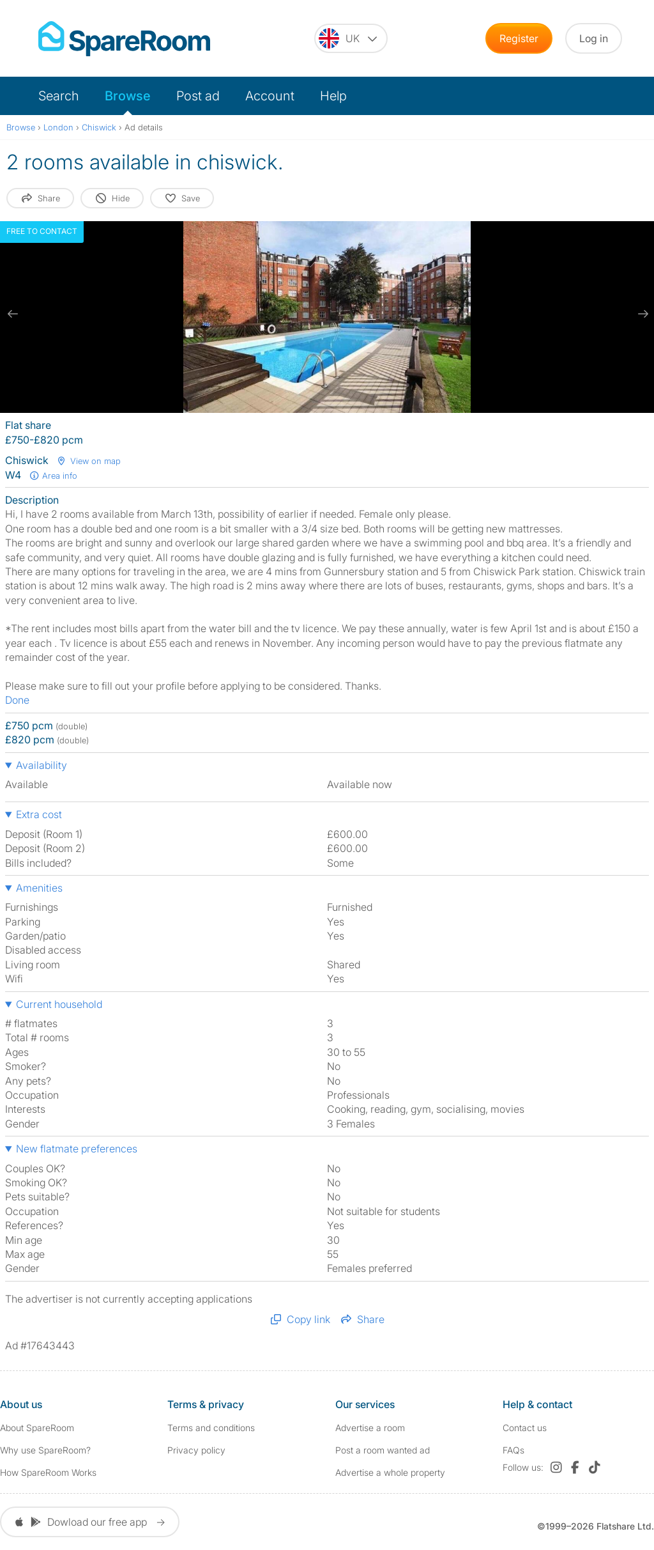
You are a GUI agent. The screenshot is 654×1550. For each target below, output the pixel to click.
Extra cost (39, 814)
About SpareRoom (37, 1427)
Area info (53, 475)
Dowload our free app (89, 1521)
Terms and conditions (211, 1427)
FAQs (513, 1450)
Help (333, 96)
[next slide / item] (641, 314)
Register (518, 38)
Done (17, 700)
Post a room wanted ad (382, 1450)
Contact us (525, 1427)
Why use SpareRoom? (45, 1450)
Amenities (39, 887)
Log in (593, 38)
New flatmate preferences (76, 1148)
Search (58, 96)
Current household (59, 1004)
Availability (41, 765)
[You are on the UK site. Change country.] (351, 38)
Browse (128, 96)
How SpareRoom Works (48, 1472)
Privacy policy (196, 1450)
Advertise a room (370, 1427)
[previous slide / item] (13, 314)
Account (269, 96)
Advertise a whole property (390, 1472)
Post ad (198, 96)
